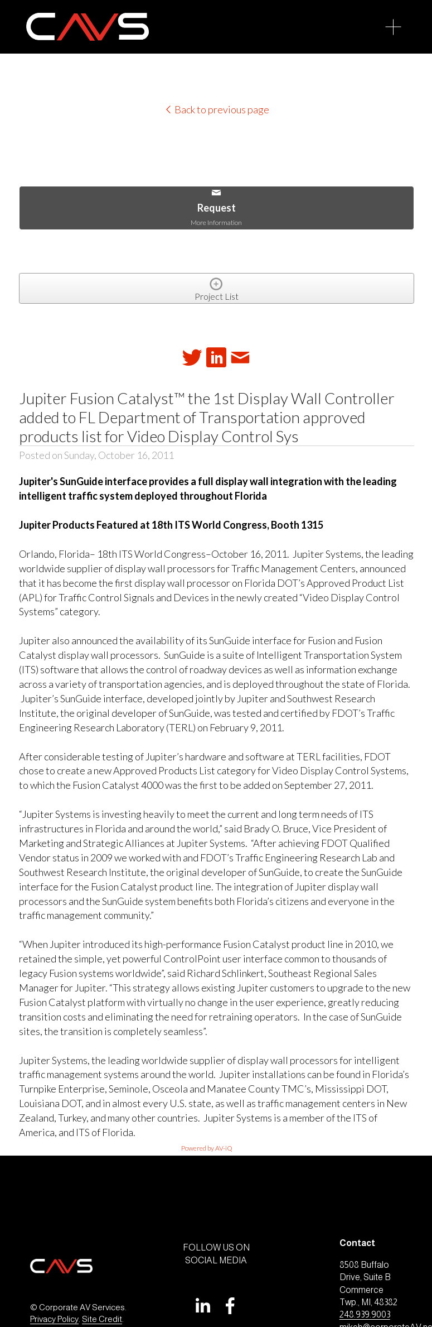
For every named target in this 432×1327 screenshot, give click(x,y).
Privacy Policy (54, 1319)
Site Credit (102, 1319)
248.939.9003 (364, 1314)
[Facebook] (230, 1306)
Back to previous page (216, 109)
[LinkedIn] (202, 1306)
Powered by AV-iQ (206, 1148)
